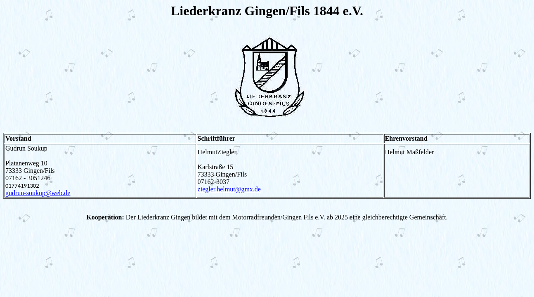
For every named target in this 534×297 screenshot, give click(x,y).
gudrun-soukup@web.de (37, 192)
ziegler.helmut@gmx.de (229, 189)
